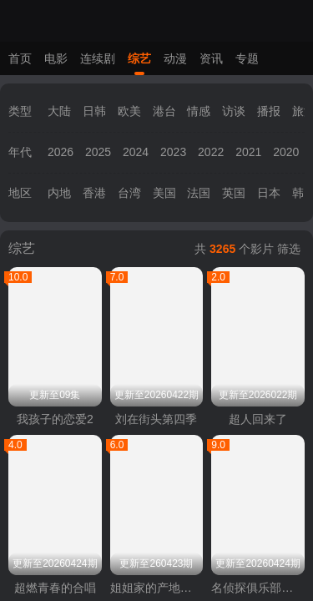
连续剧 (97, 58)
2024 (136, 152)
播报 (268, 111)
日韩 (94, 111)
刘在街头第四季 (156, 419)
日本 (268, 192)
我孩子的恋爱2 (55, 419)
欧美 (129, 111)
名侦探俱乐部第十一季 (258, 587)
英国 (233, 192)
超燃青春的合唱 (55, 587)
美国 (164, 192)
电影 (56, 58)
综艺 (139, 58)
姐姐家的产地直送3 (157, 587)
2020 (286, 152)
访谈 (233, 111)
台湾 (129, 192)
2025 (98, 152)
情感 (198, 111)
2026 (60, 152)
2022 (211, 152)
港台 (164, 111)
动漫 (175, 58)
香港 (94, 192)
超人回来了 (258, 419)
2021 (248, 152)
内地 (59, 192)
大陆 (59, 111)
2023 (173, 152)
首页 (20, 58)
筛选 (288, 248)
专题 (247, 58)
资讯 (211, 58)
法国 (198, 192)
